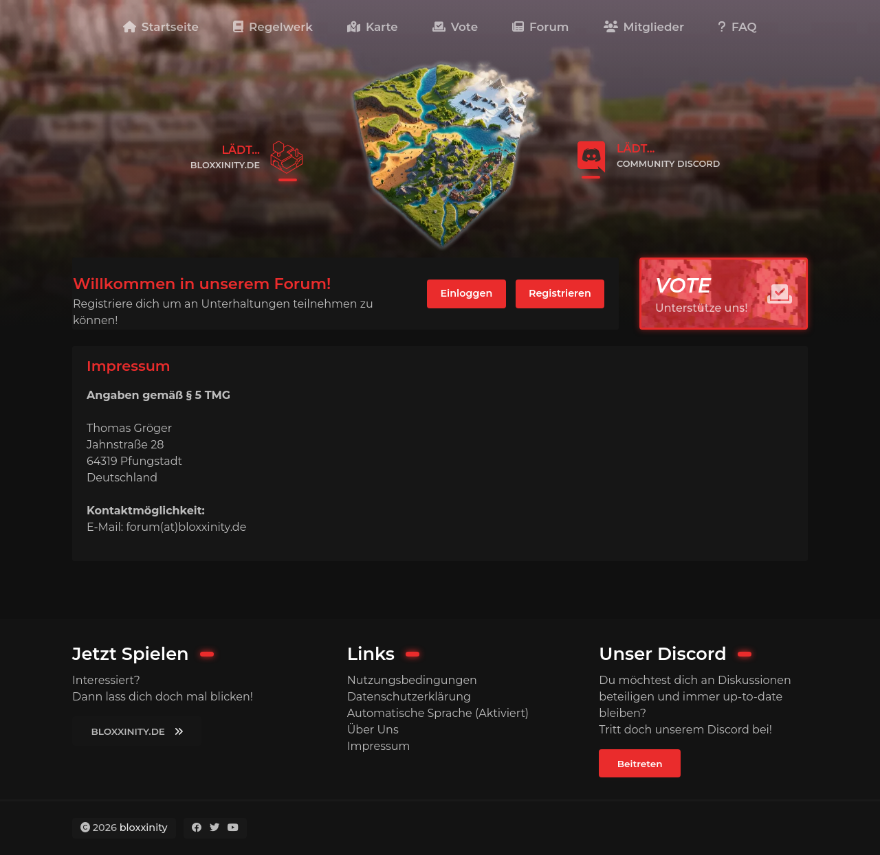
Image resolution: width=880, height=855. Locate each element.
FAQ (737, 27)
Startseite (161, 27)
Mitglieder (644, 27)
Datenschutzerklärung (409, 696)
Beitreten (640, 763)
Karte (372, 27)
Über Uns (373, 729)
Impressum (378, 746)
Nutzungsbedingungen (412, 680)
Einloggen (466, 293)
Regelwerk (273, 27)
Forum (540, 27)
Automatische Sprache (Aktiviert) (438, 713)
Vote (455, 27)
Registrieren (560, 293)
